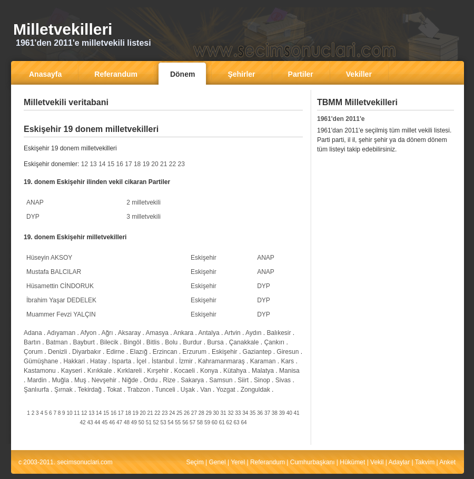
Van (205, 389)
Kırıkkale (99, 370)
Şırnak (63, 389)
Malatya (263, 370)
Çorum (33, 351)
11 (77, 413)
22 (172, 164)
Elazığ (138, 351)
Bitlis (153, 342)
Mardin (37, 380)
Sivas (283, 380)
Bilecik (109, 342)
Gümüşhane (41, 361)
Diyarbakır (86, 351)
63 (237, 422)
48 (127, 422)
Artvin (232, 333)
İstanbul (163, 361)
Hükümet (352, 462)
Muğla (60, 380)
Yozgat (225, 389)
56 (185, 422)
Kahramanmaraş (221, 361)
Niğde (130, 380)
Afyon (88, 333)
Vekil (376, 462)
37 (267, 413)
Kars (287, 361)
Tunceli (165, 389)
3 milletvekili (143, 216)
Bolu (171, 342)
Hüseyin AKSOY (49, 257)
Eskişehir (203, 257)
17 (128, 164)
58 (200, 422)
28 (201, 413)
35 (252, 413)
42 (82, 422)
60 (215, 422)
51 (149, 422)
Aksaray (129, 333)
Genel (217, 462)
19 (146, 164)
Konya (209, 370)
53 (163, 422)
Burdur (192, 342)
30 (216, 413)
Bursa (215, 342)
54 (170, 422)
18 (137, 164)
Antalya (209, 333)
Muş (80, 380)
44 (97, 422)
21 (163, 164)
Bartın (32, 342)
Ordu (151, 380)
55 (178, 422)
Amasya (157, 333)
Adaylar (399, 462)
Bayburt (83, 342)
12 (84, 164)
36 (260, 413)
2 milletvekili (143, 202)
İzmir (186, 361)
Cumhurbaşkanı (312, 462)
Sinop (262, 380)
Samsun (220, 380)
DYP (32, 216)
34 (245, 413)
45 (104, 422)
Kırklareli (129, 370)
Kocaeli (184, 370)
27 (194, 413)
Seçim (194, 462)
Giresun (287, 351)
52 (156, 422)
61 (222, 422)
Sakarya (192, 380)
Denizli (57, 351)
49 (134, 422)
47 (119, 422)
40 (289, 413)
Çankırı (274, 342)
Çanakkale (244, 342)
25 (179, 413)
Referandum (267, 462)
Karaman (263, 361)
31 (223, 413)
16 (119, 164)
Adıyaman (61, 333)
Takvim (424, 462)
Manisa (289, 370)
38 (275, 413)
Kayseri (71, 370)
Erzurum (194, 351)
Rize (169, 380)
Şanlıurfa (36, 389)
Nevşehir (104, 380)
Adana (33, 333)
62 (229, 422)
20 (154, 164)
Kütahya (234, 370)
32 (230, 413)
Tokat (114, 389)
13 (93, 164)
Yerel (238, 462)
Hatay (98, 361)
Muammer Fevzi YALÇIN (61, 314)
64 (243, 422)
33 (238, 413)
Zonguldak (255, 389)
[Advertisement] (383, 237)
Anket (447, 462)
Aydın (253, 333)
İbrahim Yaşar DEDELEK (61, 300)
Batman (56, 342)
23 (180, 164)
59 (207, 422)
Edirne (115, 351)
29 (209, 413)
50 (141, 422)
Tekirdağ (90, 389)
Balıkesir (278, 333)
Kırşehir (158, 370)
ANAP (35, 202)
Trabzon (138, 389)
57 (192, 422)
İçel (141, 361)
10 (69, 413)
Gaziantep (257, 351)
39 (282, 413)
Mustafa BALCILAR (53, 272)
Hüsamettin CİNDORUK (60, 286)
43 (90, 422)
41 (297, 413)
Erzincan (165, 351)
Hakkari (74, 361)
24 (172, 413)
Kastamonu (40, 370)
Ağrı (107, 333)
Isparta (121, 361)
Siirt (243, 380)
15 (110, 164)
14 (101, 164)
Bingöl (132, 342)
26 (187, 413)
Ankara (183, 333)
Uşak (188, 389)
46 (112, 422)
